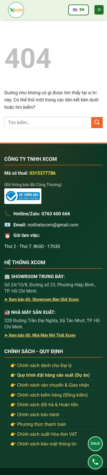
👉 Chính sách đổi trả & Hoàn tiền (44, 404)
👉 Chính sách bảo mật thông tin (43, 444)
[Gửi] (97, 122)
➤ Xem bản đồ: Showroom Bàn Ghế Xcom (41, 299)
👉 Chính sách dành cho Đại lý (41, 365)
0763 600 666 (56, 213)
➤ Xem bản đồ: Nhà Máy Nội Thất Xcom (40, 335)
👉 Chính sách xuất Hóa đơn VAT (43, 434)
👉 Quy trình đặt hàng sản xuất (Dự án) (50, 375)
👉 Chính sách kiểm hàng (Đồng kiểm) (49, 395)
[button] (99, 9)
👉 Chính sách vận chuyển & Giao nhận (49, 385)
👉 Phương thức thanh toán (38, 424)
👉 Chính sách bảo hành (35, 414)
